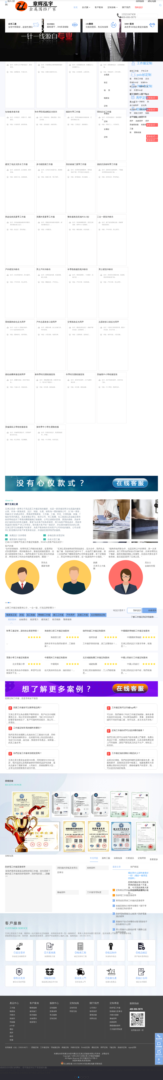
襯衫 (11, 1029)
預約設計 (139, 7)
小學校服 (133, 117)
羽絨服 (12, 1022)
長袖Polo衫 (134, 82)
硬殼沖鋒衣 (134, 94)
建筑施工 (33, 1011)
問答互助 (73, 1011)
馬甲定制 (104, 1047)
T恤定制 (112, 1047)
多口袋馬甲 (134, 105)
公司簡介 (93, 1008)
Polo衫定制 (85, 1047)
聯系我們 (93, 1011)
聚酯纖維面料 (115, 1026)
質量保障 (53, 1011)
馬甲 (11, 1033)
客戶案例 (99, 7)
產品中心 (14, 1003)
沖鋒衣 (12, 1015)
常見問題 (94, 858)
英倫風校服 (134, 125)
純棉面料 (113, 1022)
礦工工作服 (58, 615)
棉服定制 (65, 1047)
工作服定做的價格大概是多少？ (126, 753)
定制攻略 (112, 7)
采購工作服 (83, 615)
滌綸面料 (113, 1018)
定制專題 (114, 1003)
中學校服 (142, 117)
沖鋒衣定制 (75, 1047)
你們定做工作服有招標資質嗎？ (27, 753)
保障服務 (140, 1)
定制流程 (53, 1018)
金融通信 (33, 1018)
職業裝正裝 (11, 615)
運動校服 (137, 132)
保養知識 (118, 858)
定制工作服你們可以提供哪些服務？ (128, 730)
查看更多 (154, 859)
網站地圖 (152, 1)
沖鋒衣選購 (114, 1015)
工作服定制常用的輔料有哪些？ (27, 728)
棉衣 (11, 1036)
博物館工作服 (44, 615)
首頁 (75, 7)
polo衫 (12, 1026)
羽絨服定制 (55, 1047)
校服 (11, 1040)
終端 (22, 615)
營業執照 (98, 1064)
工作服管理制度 (116, 1029)
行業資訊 (130, 858)
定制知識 (74, 1003)
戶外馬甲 (70, 615)
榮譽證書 (93, 1015)
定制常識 (73, 1008)
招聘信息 (93, 1018)
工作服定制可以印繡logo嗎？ (125, 707)
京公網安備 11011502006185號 (74, 1064)
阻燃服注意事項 (116, 1011)
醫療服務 (33, 1008)
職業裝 (12, 1011)
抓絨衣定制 (122, 1047)
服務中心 (54, 1003)
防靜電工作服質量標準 (15, 867)
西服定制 (34, 1047)
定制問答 (142, 858)
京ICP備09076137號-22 (88, 1058)
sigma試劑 (132, 1047)
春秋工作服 (134, 71)
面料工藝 (106, 858)
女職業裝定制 (106, 82)
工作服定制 (144, 63)
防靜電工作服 (115, 1008)
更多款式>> (152, 125)
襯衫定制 (95, 1047)
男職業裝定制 (107, 98)
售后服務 (53, 1015)
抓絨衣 (12, 1018)
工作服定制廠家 (93, 1056)
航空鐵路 (33, 1015)
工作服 (12, 1008)
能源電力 (33, 1022)
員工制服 (31, 615)
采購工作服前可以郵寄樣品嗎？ (27, 707)
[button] (5, 602)
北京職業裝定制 (98, 615)
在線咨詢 (152, 610)
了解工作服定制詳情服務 (142, 617)
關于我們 (126, 7)
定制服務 (53, 1008)
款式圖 (86, 7)
